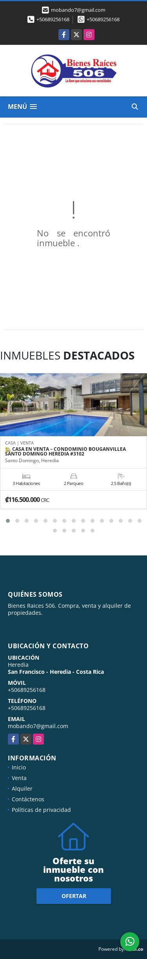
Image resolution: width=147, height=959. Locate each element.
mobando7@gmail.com (38, 726)
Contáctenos (28, 799)
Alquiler (22, 788)
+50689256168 (52, 19)
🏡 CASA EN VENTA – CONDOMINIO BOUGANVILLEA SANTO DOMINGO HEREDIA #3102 (65, 451)
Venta (19, 778)
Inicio (19, 767)
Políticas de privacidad (41, 809)
